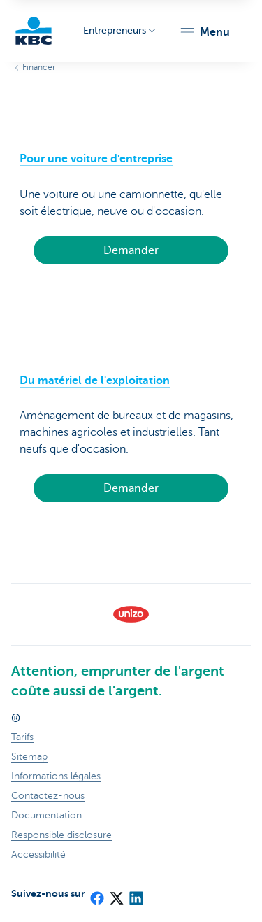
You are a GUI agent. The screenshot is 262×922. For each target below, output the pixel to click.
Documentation (46, 815)
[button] (204, 32)
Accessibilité (38, 854)
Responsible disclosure (61, 835)
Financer (38, 67)
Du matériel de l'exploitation (95, 380)
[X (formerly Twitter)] (116, 893)
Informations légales (56, 776)
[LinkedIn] (135, 893)
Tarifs (22, 737)
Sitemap (29, 756)
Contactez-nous (48, 795)
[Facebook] (96, 893)
